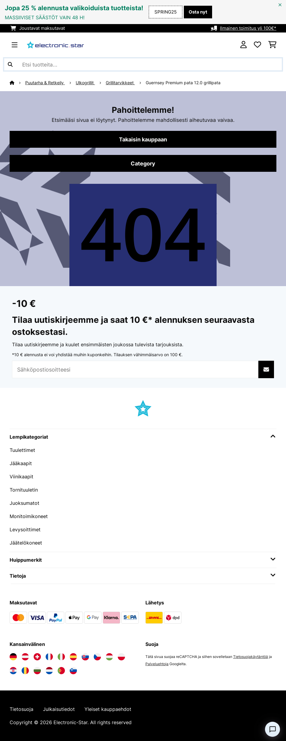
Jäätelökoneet (26, 543)
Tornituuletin (24, 490)
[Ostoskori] (272, 44)
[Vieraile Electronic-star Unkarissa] (109, 656)
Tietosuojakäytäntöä (250, 656)
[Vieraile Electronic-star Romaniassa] (25, 670)
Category (143, 163)
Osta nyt (198, 12)
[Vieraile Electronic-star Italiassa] (61, 656)
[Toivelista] (257, 44)
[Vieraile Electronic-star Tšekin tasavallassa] (97, 656)
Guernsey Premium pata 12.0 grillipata (183, 82)
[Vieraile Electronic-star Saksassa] (13, 656)
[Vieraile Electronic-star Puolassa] (121, 656)
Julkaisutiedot (59, 709)
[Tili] (243, 44)
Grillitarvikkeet (120, 82)
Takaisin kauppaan (143, 139)
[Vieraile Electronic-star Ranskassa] (49, 656)
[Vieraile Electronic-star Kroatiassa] (13, 670)
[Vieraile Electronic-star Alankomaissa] (49, 670)
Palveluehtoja (157, 664)
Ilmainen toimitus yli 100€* (248, 28)
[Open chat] (272, 729)
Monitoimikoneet (29, 516)
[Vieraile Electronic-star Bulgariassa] (37, 670)
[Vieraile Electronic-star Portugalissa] (61, 670)
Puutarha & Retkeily (45, 82)
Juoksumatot (24, 503)
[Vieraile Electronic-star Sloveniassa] (73, 670)
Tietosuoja (21, 709)
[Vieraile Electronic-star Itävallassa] (25, 656)
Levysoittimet (25, 529)
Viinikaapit (21, 477)
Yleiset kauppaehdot (107, 709)
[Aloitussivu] (17, 82)
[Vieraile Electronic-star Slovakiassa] (85, 656)
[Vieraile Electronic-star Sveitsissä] (37, 656)
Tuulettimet (22, 450)
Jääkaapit (21, 463)
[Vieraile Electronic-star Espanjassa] (73, 656)
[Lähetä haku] (10, 64)
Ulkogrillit (85, 82)
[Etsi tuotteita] (143, 64)
